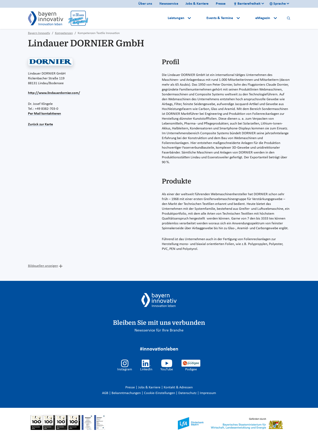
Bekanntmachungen (127, 393)
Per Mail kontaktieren (44, 114)
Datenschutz (187, 393)
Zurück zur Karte (40, 124)
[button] (199, 18)
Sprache (278, 4)
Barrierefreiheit (247, 4)
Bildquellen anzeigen (43, 266)
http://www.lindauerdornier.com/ (54, 93)
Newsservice (168, 4)
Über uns (145, 4)
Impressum (208, 393)
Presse (221, 4)
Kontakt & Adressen (178, 387)
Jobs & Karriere (197, 4)
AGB (105, 393)
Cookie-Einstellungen (159, 393)
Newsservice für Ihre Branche (159, 330)
